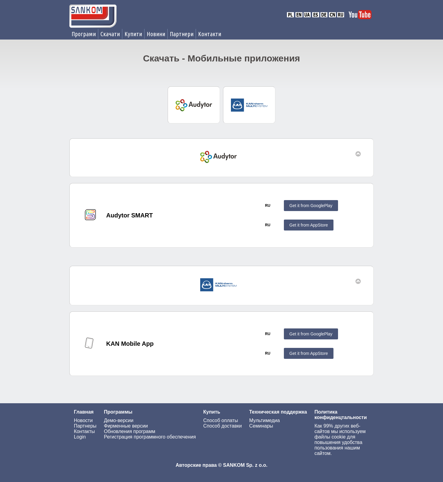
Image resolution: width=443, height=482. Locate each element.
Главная (84, 411)
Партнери (182, 34)
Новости (83, 420)
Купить (211, 411)
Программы (118, 411)
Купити (133, 34)
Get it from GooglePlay (311, 205)
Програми (84, 34)
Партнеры (85, 425)
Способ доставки (222, 425)
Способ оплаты (220, 420)
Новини (156, 34)
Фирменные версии (126, 425)
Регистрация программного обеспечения (150, 436)
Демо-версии (118, 420)
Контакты (84, 431)
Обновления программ (129, 431)
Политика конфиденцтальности (340, 414)
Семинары (261, 425)
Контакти (209, 34)
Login (80, 436)
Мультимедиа (264, 420)
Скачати (110, 34)
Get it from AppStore (308, 225)
